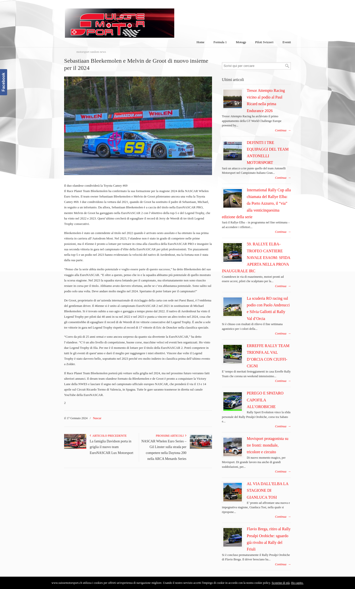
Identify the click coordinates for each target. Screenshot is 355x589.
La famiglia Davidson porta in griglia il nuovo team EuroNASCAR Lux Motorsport (111, 447)
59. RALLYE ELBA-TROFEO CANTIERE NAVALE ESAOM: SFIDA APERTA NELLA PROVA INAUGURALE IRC (256, 257)
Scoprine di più (281, 583)
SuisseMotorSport (140, 20)
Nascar (97, 418)
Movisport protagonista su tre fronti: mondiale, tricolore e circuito (267, 445)
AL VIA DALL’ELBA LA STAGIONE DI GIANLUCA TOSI (267, 490)
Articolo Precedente (108, 435)
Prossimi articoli (171, 435)
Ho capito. (297, 583)
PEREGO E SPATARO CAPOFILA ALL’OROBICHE (265, 400)
